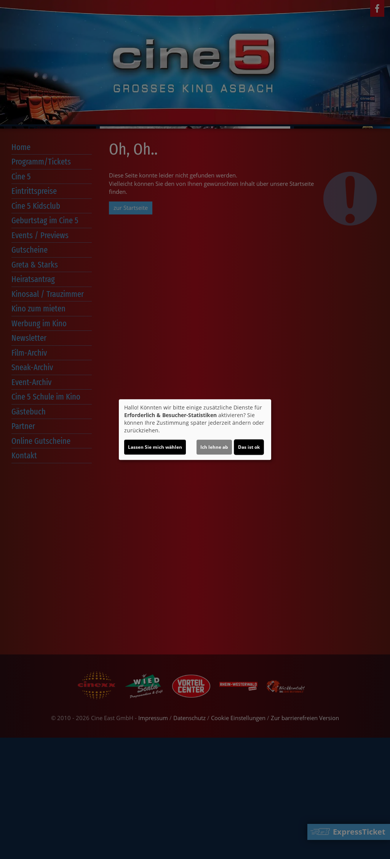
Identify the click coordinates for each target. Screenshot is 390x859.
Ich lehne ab (214, 447)
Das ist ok (249, 447)
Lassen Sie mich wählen (155, 447)
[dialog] (195, 429)
